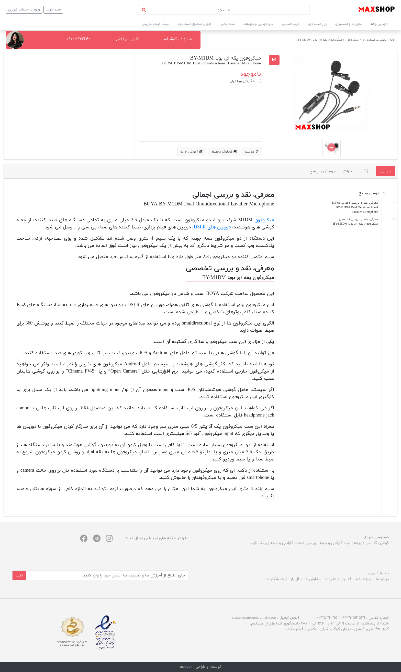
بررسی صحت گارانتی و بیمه (293, 543)
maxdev (186, 666)
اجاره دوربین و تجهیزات (258, 24)
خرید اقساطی (291, 24)
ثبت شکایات (276, 579)
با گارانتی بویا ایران (242, 81)
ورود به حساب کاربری (24, 9)
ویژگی (366, 171)
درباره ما (382, 579)
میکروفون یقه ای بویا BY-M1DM (319, 40)
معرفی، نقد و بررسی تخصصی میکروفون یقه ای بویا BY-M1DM (355, 221)
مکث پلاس (227, 24)
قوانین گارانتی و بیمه (371, 543)
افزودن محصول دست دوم (195, 24)
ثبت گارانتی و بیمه (335, 543)
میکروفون (352, 40)
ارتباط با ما (363, 579)
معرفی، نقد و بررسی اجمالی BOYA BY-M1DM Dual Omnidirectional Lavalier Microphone (355, 207)
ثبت (19, 575)
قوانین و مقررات (338, 579)
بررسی (385, 171)
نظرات (348, 171)
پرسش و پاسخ (322, 171)
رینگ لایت (258, 543)
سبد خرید (53, 9)
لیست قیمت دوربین (156, 24)
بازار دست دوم (317, 24)
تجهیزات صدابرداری (374, 40)
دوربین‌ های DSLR (212, 227)
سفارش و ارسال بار (306, 579)
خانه (392, 40)
